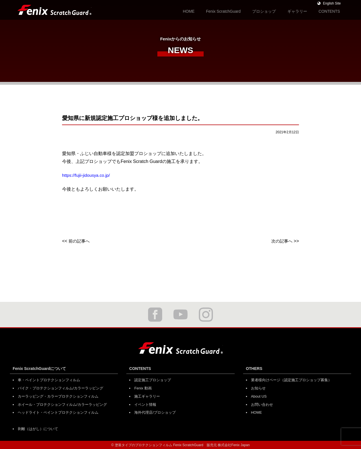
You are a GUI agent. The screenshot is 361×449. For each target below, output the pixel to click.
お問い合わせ (262, 404)
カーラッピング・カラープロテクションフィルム (58, 396)
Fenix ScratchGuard (237, 11)
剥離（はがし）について (38, 428)
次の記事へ (281, 241)
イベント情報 (145, 404)
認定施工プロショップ (152, 380)
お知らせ (258, 388)
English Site (328, 3)
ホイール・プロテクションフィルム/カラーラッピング (62, 404)
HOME (207, 11)
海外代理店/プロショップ (155, 412)
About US (259, 396)
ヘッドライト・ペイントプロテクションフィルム (58, 412)
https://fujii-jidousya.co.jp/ (87, 175)
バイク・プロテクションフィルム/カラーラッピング (60, 388)
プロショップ (274, 11)
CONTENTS (331, 11)
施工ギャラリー (147, 396)
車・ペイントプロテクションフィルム (49, 380)
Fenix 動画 (142, 388)
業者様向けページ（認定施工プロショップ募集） (291, 380)
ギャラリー (303, 11)
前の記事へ (80, 241)
